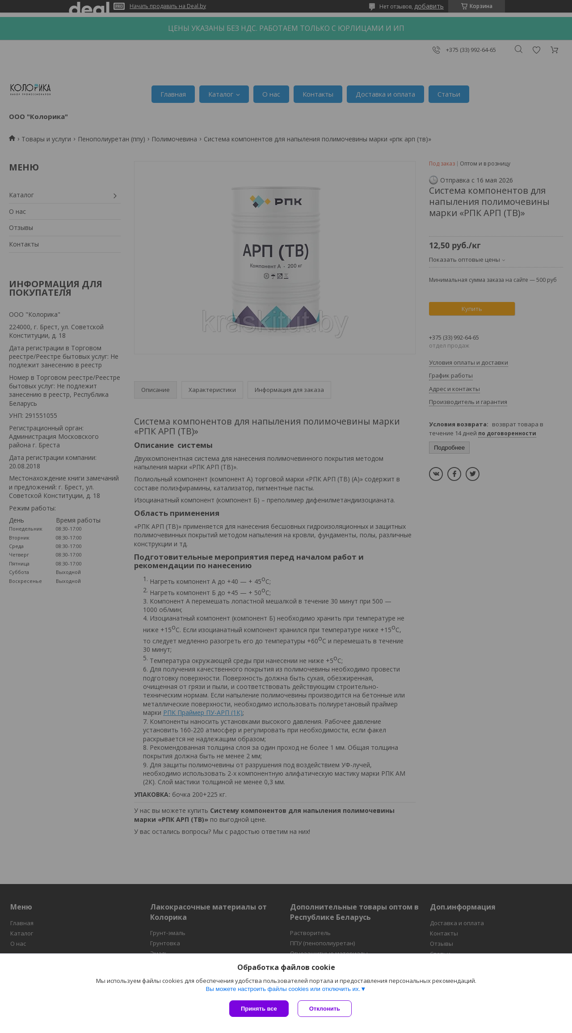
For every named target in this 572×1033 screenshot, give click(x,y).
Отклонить (324, 1008)
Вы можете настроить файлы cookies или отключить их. (283, 989)
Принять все (259, 1008)
